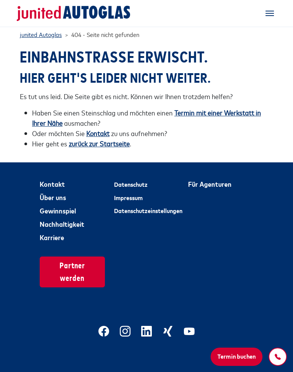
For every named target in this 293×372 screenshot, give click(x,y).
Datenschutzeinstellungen (146, 210)
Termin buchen (236, 356)
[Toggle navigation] (269, 13)
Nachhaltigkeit (62, 223)
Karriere (52, 237)
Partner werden (72, 271)
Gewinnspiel (58, 210)
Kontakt (52, 183)
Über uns (53, 197)
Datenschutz (131, 184)
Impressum (128, 197)
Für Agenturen (210, 183)
